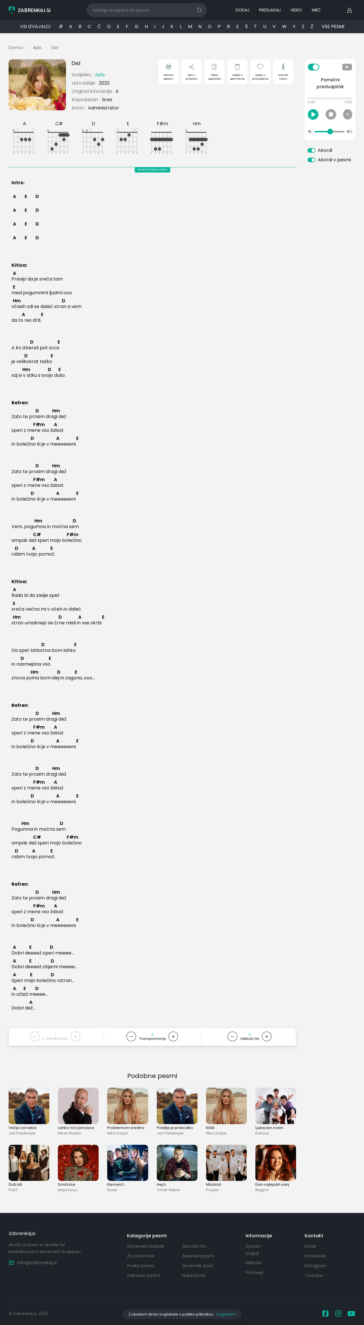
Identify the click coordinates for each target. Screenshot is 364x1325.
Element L (116, 1184)
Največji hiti (194, 1275)
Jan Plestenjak (22, 1133)
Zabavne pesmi (143, 1275)
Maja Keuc (67, 1190)
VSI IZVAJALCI (35, 26)
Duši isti (15, 1184)
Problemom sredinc (125, 1127)
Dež (54, 47)
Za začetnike (140, 1256)
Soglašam (226, 1314)
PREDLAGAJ (270, 10)
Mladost (213, 1184)
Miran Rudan (69, 1133)
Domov (16, 47)
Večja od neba (22, 1127)
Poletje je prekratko (175, 1127)
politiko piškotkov (197, 1314)
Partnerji (254, 1272)
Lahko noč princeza (76, 1127)
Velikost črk (249, 1039)
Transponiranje (152, 1039)
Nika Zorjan (117, 1133)
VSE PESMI (333, 26)
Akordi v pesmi (334, 159)
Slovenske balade (146, 1246)
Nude (112, 1190)
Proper (212, 1190)
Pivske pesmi (140, 1266)
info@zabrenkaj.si (32, 1262)
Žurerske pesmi (198, 1256)
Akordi (325, 150)
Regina (262, 1190)
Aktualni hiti (194, 1246)
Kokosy (262, 1133)
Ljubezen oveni (269, 1127)
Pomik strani (55, 1039)
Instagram (316, 1266)
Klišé (210, 1127)
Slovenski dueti (198, 1266)
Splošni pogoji (253, 1249)
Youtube (314, 1275)
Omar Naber (168, 1190)
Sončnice (66, 1184)
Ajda (37, 47)
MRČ (316, 10)
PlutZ (13, 1190)
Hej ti (161, 1184)
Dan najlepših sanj (272, 1184)
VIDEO (296, 10)
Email (310, 1246)
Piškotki (253, 1263)
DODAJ (242, 10)
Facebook (315, 1256)
